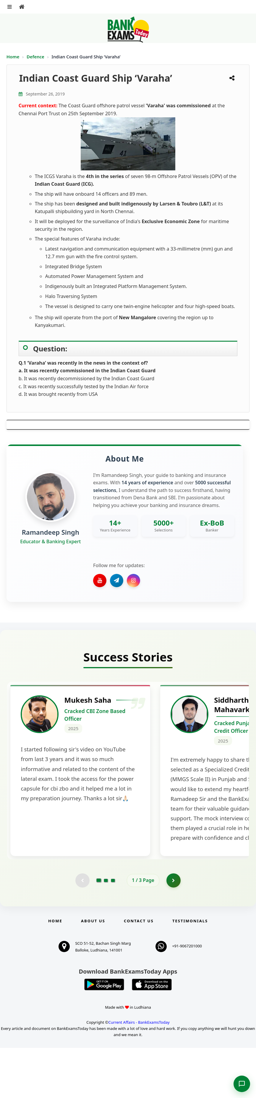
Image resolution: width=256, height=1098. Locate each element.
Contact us (138, 971)
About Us (93, 971)
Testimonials (190, 971)
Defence (36, 57)
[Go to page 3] (113, 930)
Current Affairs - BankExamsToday (138, 1072)
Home (13, 57)
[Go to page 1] (98, 930)
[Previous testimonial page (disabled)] (82, 930)
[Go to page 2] (106, 930)
